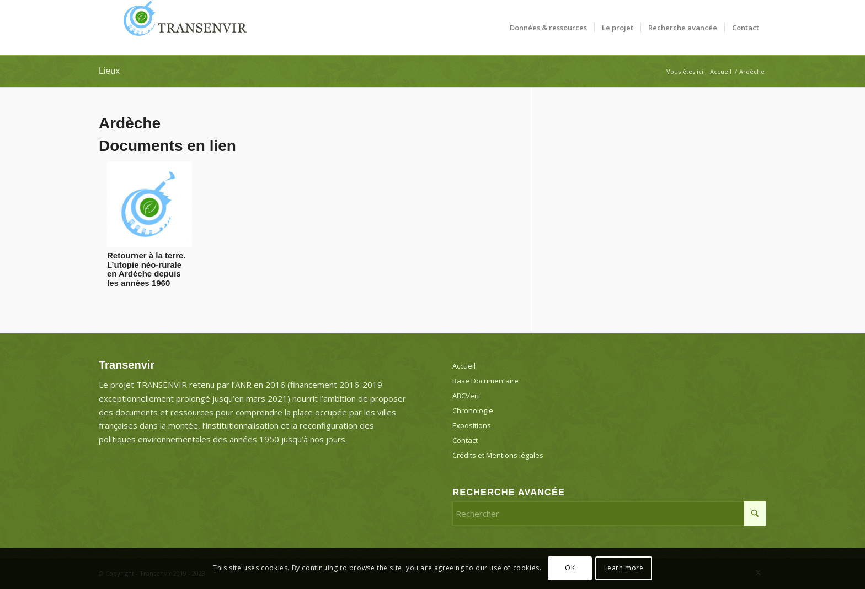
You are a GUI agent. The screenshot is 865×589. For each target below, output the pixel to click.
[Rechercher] (609, 513)
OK (570, 567)
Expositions (471, 425)
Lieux (109, 70)
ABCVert (465, 396)
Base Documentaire (485, 381)
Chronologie (472, 410)
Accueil (464, 366)
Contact (465, 440)
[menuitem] (548, 27)
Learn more (624, 567)
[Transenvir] (181, 27)
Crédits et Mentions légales (497, 455)
